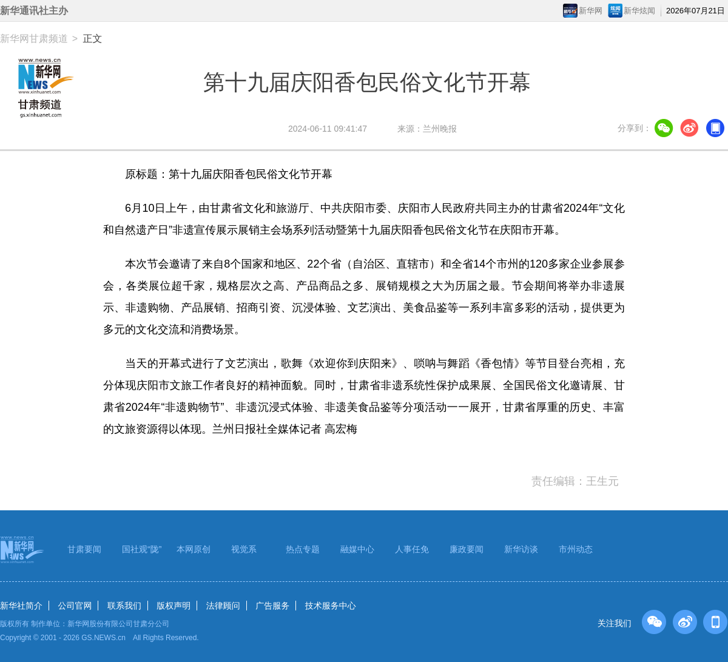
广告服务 (272, 605)
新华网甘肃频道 (34, 38)
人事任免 (412, 549)
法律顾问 (223, 605)
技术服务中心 (330, 605)
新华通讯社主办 (34, 10)
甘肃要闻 (84, 549)
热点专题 (303, 549)
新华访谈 (521, 549)
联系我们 (124, 605)
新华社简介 (21, 605)
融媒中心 (357, 549)
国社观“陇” (141, 549)
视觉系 (244, 549)
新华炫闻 (639, 10)
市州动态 (576, 549)
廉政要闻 (467, 549)
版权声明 (173, 605)
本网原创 (194, 549)
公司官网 (75, 605)
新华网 (590, 10)
